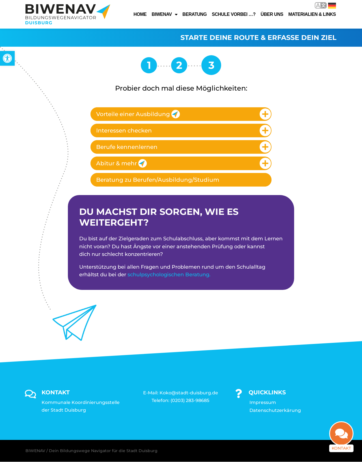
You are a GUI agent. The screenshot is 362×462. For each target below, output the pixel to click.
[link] (7, 58)
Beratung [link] (194, 14)
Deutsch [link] (332, 5)
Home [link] (139, 14)
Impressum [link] (262, 402)
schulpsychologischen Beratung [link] (168, 274)
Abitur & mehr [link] (121, 163)
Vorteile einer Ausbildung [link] (138, 114)
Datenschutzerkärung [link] (275, 410)
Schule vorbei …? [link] (234, 14)
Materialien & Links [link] (312, 14)
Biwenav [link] (164, 14)
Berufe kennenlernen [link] (127, 147)
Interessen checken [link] (124, 130)
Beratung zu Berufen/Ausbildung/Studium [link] (157, 179)
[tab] (181, 114)
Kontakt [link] (341, 451)
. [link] (209, 274)
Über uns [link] (272, 14)
